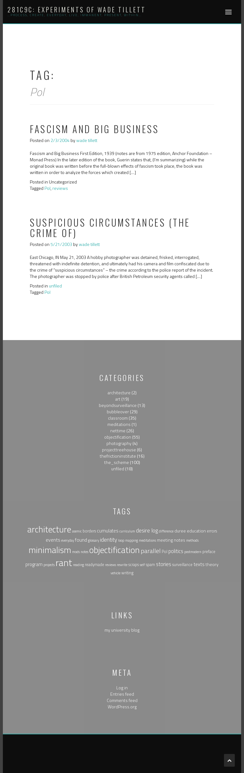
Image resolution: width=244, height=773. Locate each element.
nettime (117, 430)
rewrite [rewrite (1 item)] (122, 564)
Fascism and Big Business (94, 129)
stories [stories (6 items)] (163, 564)
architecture (119, 392)
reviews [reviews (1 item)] (110, 564)
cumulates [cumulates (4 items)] (108, 530)
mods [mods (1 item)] (76, 551)
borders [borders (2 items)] (89, 531)
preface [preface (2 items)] (208, 552)
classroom (118, 418)
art (117, 399)
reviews (60, 188)
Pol (47, 188)
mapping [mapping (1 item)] (131, 540)
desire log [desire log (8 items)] (147, 530)
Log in (122, 687)
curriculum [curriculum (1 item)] (127, 531)
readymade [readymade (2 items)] (94, 565)
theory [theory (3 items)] (212, 564)
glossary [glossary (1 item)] (93, 540)
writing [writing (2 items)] (127, 573)
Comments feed (122, 700)
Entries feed (122, 694)
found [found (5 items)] (81, 540)
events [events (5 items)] (53, 540)
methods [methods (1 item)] (192, 540)
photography (119, 443)
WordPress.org (122, 706)
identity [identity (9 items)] (108, 539)
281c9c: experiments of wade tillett (77, 9)
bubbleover (118, 411)
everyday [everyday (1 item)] (67, 540)
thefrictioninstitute (118, 456)
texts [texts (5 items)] (199, 564)
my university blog (122, 630)
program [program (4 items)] (34, 564)
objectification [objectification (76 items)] (114, 550)
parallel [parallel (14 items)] (151, 551)
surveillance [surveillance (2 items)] (182, 565)
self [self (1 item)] (142, 564)
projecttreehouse (119, 449)
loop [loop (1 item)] (121, 540)
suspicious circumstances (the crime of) (110, 227)
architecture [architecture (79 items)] (49, 529)
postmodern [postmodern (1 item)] (192, 551)
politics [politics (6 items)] (175, 551)
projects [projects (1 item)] (49, 564)
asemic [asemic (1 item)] (77, 531)
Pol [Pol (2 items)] (164, 552)
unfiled (55, 285)
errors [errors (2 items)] (212, 531)
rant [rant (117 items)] (64, 563)
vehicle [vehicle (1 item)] (115, 573)
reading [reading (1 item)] (78, 564)
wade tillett (86, 140)
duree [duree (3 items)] (180, 530)
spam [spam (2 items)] (150, 565)
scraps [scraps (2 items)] (133, 565)
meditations (119, 424)
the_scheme (116, 462)
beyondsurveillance (118, 405)
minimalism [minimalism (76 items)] (50, 550)
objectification (117, 437)
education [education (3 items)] (196, 530)
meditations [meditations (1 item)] (147, 540)
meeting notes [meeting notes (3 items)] (171, 540)
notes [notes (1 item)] (84, 551)
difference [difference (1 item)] (166, 531)
